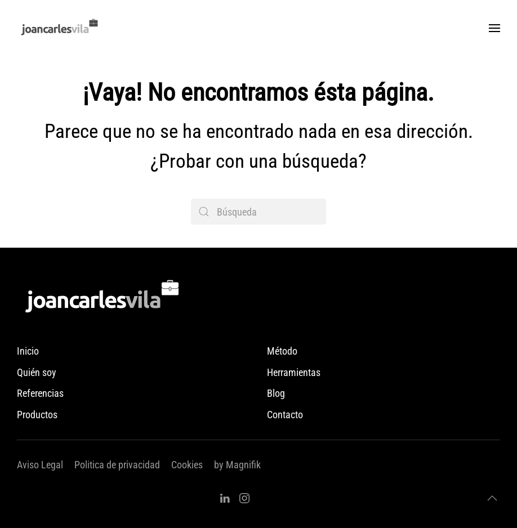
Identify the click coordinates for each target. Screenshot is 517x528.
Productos (37, 414)
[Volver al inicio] (59, 28)
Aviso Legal (40, 465)
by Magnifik (237, 465)
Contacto (285, 414)
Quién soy (36, 372)
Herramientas (293, 372)
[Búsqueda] (258, 212)
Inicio (28, 351)
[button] (494, 28)
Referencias (40, 393)
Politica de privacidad (117, 465)
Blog (276, 393)
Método (282, 351)
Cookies (187, 465)
